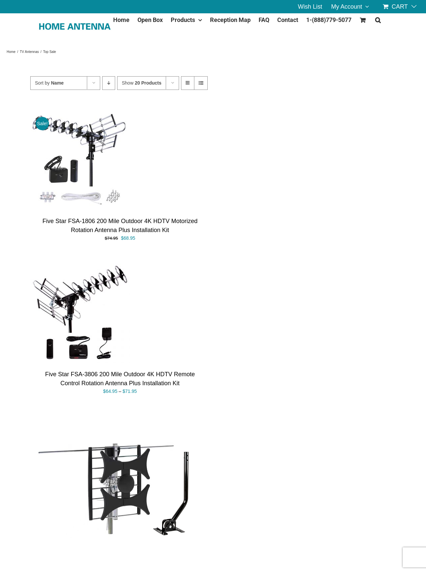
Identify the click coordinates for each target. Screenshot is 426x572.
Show (141, 83)
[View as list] (200, 83)
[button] (378, 19)
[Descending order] (108, 83)
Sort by (49, 83)
